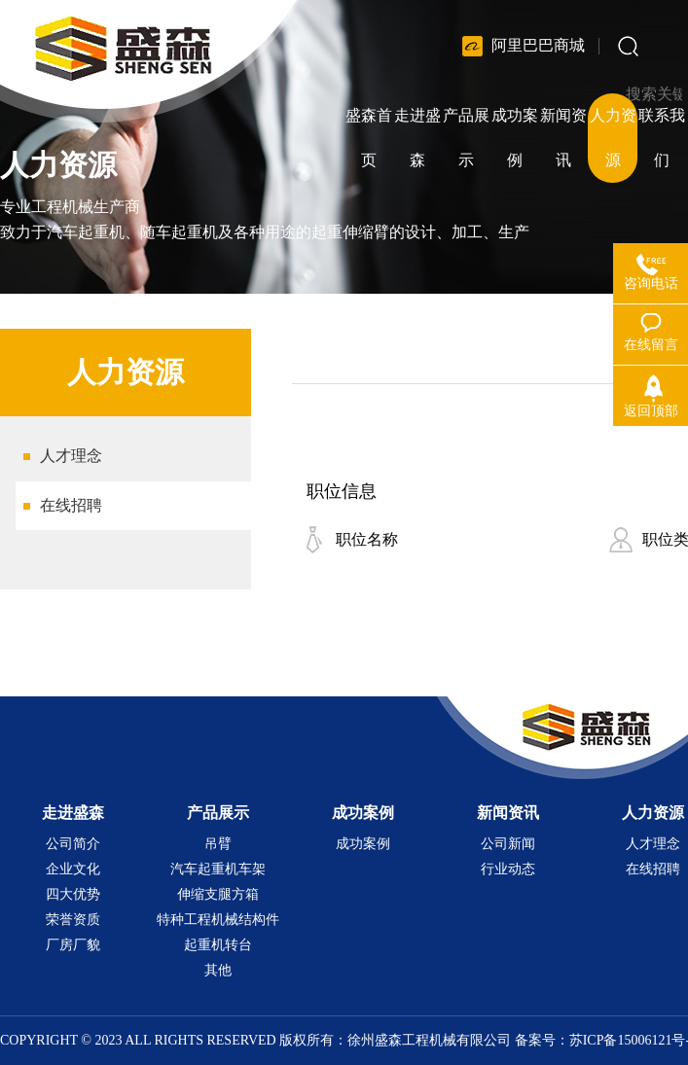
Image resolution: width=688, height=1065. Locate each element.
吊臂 (218, 843)
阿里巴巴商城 (538, 45)
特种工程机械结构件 (218, 919)
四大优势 (73, 894)
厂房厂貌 (73, 945)
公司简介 (73, 843)
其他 (218, 970)
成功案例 (363, 843)
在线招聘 (71, 505)
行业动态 (508, 869)
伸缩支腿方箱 (218, 894)
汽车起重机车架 (218, 869)
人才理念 (71, 455)
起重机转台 (218, 945)
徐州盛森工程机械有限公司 (429, 1040)
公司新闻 (508, 843)
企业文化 (73, 869)
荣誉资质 (73, 919)
